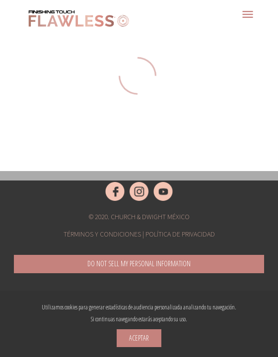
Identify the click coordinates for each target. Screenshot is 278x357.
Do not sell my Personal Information (139, 263)
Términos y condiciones (102, 234)
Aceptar (139, 338)
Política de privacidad (180, 234)
